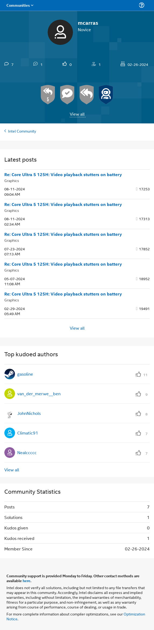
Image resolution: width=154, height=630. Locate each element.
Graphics (11, 180)
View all (77, 114)
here (26, 580)
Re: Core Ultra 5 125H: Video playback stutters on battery (63, 174)
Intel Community (22, 131)
